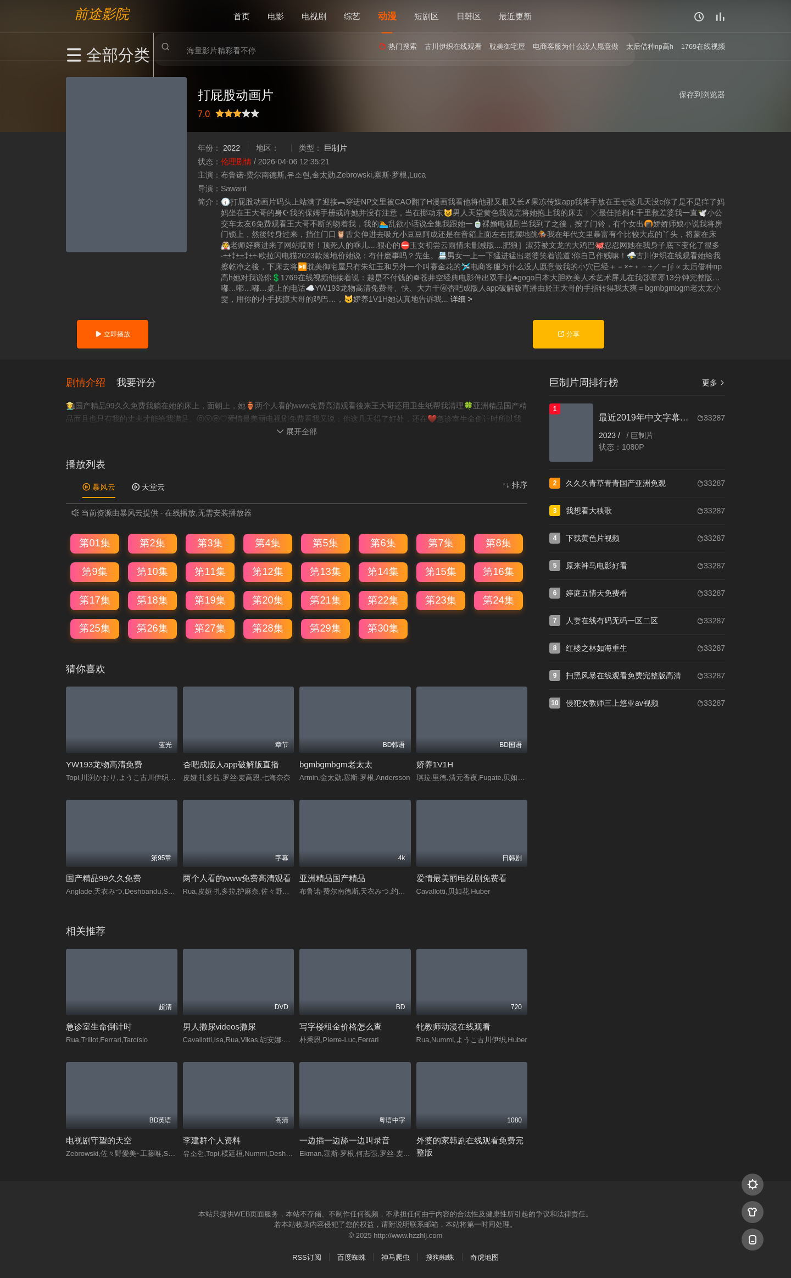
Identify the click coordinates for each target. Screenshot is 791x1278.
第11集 (209, 570)
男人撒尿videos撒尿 (219, 1025)
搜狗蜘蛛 (440, 1256)
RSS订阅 (306, 1256)
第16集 (498, 570)
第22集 (382, 599)
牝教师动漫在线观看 (453, 1025)
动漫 (387, 16)
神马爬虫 (395, 1256)
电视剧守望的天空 (99, 1139)
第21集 (325, 599)
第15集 (440, 570)
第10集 (152, 570)
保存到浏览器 (702, 94)
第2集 (152, 542)
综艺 (352, 16)
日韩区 (468, 16)
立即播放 (112, 334)
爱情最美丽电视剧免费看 (461, 877)
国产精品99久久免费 (103, 877)
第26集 (152, 627)
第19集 (209, 599)
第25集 (94, 627)
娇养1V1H (435, 763)
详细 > (461, 299)
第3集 (209, 542)
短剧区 (426, 16)
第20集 (267, 599)
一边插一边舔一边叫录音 (344, 1139)
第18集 (152, 599)
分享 (568, 334)
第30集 (382, 627)
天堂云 (148, 486)
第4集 (267, 542)
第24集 (498, 599)
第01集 (94, 542)
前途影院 (101, 14)
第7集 (440, 542)
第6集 (383, 542)
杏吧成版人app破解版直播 (231, 763)
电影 (276, 16)
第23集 (440, 599)
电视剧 (314, 16)
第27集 (209, 627)
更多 (713, 382)
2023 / (610, 435)
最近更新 (515, 16)
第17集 (94, 599)
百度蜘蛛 (351, 1256)
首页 (241, 16)
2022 (231, 147)
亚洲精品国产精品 (332, 877)
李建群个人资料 (212, 1139)
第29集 (325, 627)
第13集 (325, 570)
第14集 (382, 570)
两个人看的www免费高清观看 (237, 877)
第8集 (498, 542)
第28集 (267, 627)
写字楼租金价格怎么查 (340, 1025)
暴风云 (98, 486)
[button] (91, 381)
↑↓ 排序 (514, 483)
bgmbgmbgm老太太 (335, 763)
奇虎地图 (484, 1256)
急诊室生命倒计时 (99, 1025)
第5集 (325, 542)
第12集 (267, 570)
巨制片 (335, 147)
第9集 (94, 570)
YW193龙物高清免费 (104, 763)
